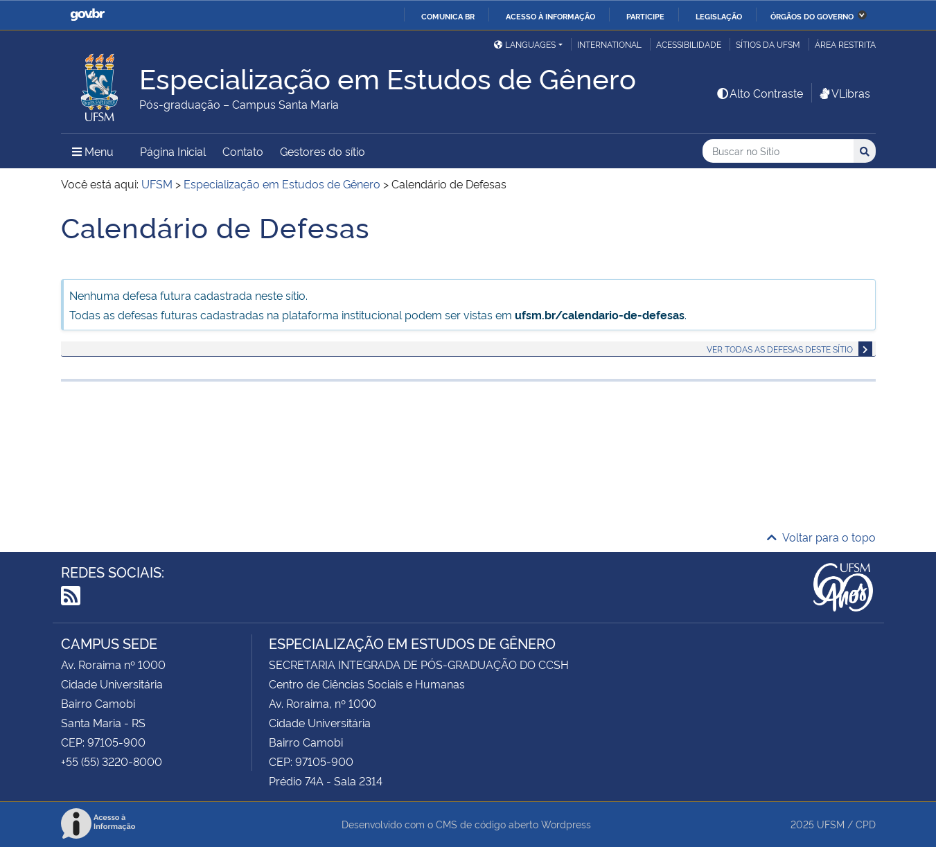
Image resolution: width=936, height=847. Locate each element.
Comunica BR (448, 15)
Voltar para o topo (821, 536)
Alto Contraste (759, 92)
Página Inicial (173, 151)
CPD (866, 823)
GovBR (87, 14)
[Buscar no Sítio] (778, 151)
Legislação (719, 15)
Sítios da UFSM (768, 44)
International (609, 44)
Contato (242, 151)
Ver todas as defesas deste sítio (780, 349)
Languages (525, 44)
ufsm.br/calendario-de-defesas (600, 314)
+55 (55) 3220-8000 (111, 761)
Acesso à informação (550, 15)
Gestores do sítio (322, 151)
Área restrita (845, 44)
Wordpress (566, 823)
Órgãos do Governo (812, 15)
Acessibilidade (688, 44)
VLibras (844, 92)
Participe (645, 15)
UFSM (831, 823)
